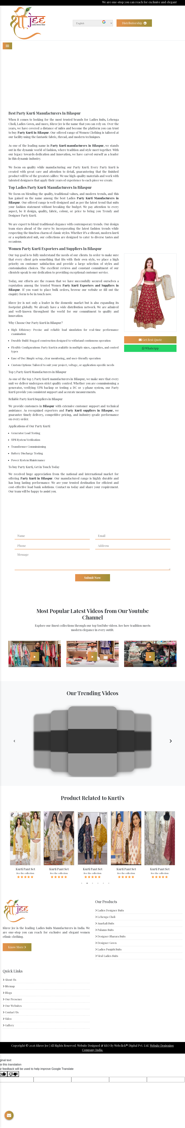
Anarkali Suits (104, 923)
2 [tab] (87, 883)
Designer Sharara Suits (110, 936)
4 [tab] (98, 883)
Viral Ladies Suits (106, 956)
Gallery (8, 1025)
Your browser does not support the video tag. (92, 741)
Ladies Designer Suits (109, 910)
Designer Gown (106, 943)
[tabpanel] (25, 845)
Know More (17, 947)
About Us (9, 979)
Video (7, 1019)
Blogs (7, 992)
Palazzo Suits (104, 930)
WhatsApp (150, 348)
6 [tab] (109, 883)
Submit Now (92, 578)
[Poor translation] (13, 1074)
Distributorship (134, 23)
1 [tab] (81, 883)
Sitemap (9, 986)
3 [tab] (92, 883)
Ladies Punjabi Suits (108, 949)
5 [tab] (103, 883)
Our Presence (12, 999)
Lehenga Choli (105, 917)
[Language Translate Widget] (93, 23)
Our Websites (12, 1006)
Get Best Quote (150, 340)
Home (77, 80)
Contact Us (11, 1012)
